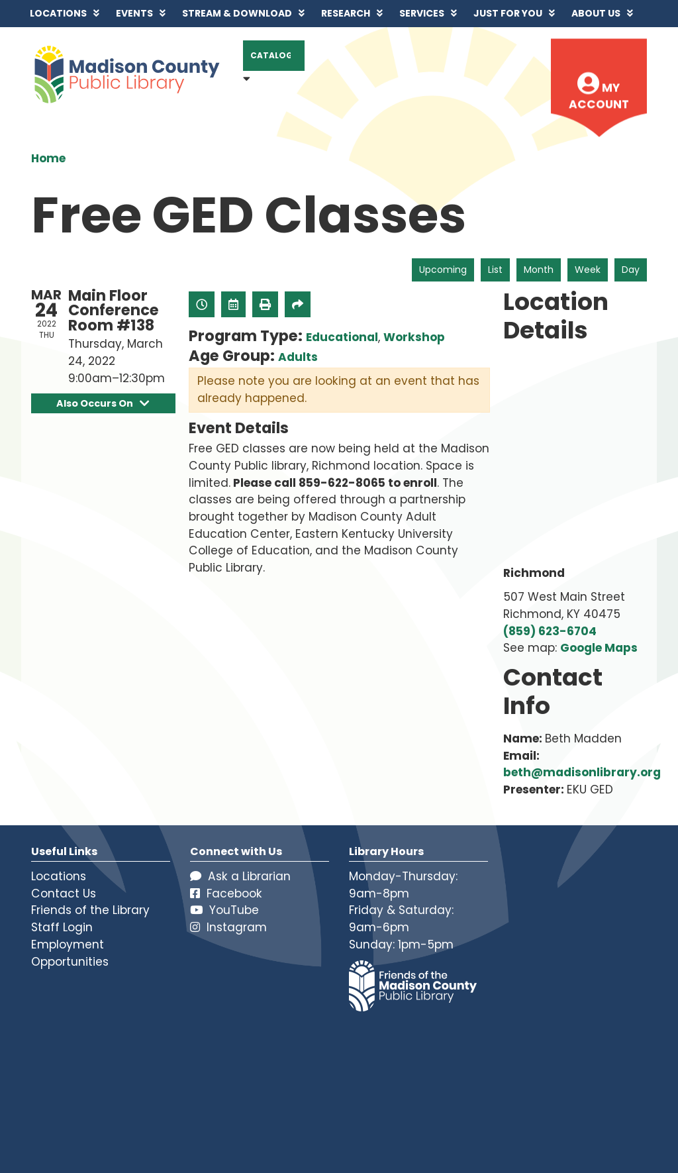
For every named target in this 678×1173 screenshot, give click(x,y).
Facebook (226, 893)
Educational (342, 337)
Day (631, 269)
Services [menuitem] (421, 13)
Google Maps (599, 648)
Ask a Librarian (240, 876)
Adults (298, 357)
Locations (58, 876)
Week (588, 269)
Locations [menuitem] (58, 13)
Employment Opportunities (70, 953)
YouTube (224, 910)
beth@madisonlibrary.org (582, 772)
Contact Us (63, 893)
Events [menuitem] (134, 13)
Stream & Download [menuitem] (237, 13)
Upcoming (443, 269)
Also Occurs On (103, 403)
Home (48, 158)
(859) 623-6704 (550, 631)
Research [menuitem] (345, 13)
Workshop (414, 337)
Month (539, 269)
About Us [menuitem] (595, 13)
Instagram (228, 927)
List (495, 269)
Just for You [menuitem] (507, 13)
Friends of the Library (90, 910)
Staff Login (62, 927)
